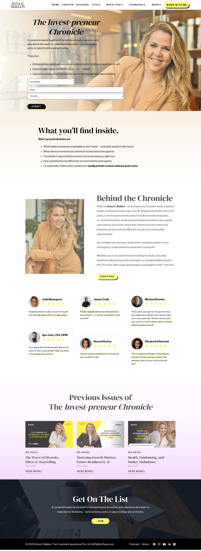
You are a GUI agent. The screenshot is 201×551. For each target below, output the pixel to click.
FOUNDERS (137, 5)
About (145, 545)
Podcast (134, 545)
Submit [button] (36, 107)
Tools (96, 5)
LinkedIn (68, 5)
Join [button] (100, 522)
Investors (114, 5)
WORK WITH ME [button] (176, 5)
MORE (156, 5)
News (55, 5)
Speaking (82, 5)
